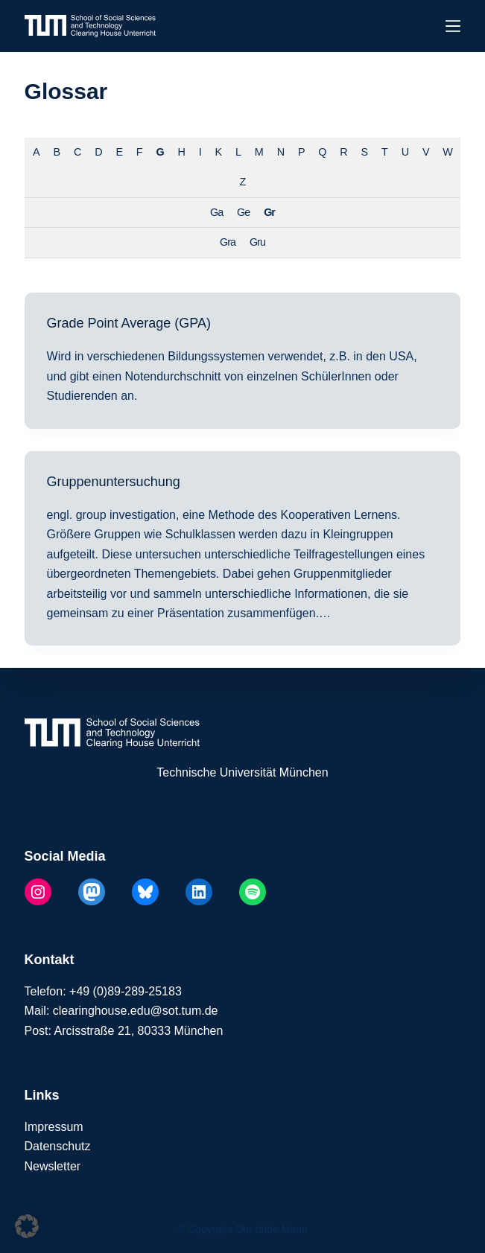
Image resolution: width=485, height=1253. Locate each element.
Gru (257, 242)
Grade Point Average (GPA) (129, 323)
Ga (216, 212)
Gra (227, 242)
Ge (243, 212)
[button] (27, 1226)
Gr (269, 212)
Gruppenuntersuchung (113, 481)
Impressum (54, 1126)
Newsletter (53, 1166)
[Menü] (453, 26)
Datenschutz (58, 1146)
